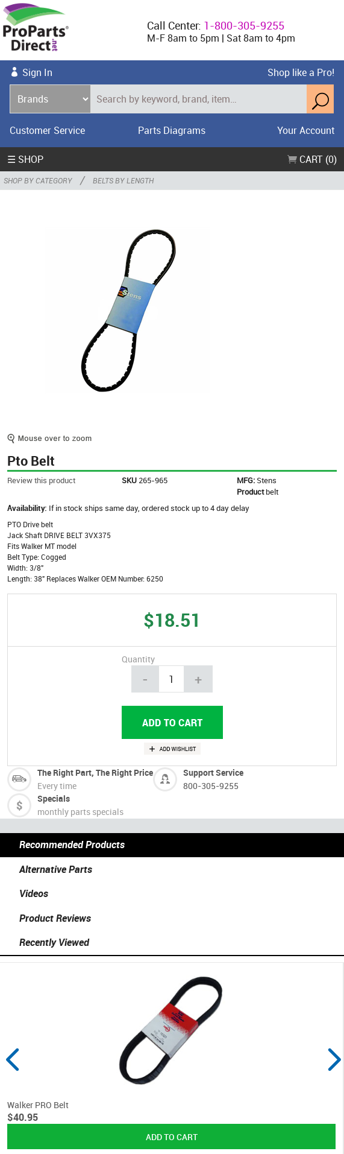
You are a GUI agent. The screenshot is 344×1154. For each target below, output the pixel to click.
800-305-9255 (211, 785)
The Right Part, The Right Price (95, 772)
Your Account (305, 130)
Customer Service (47, 130)
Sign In (37, 72)
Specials (53, 798)
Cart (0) (312, 159)
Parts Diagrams (171, 130)
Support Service (213, 772)
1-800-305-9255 (244, 25)
